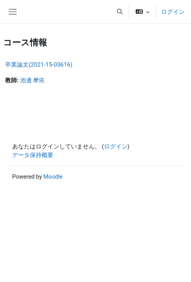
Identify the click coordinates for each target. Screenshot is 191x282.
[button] (120, 12)
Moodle (53, 176)
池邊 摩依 (32, 80)
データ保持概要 (32, 155)
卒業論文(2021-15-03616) (38, 64)
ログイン (173, 11)
